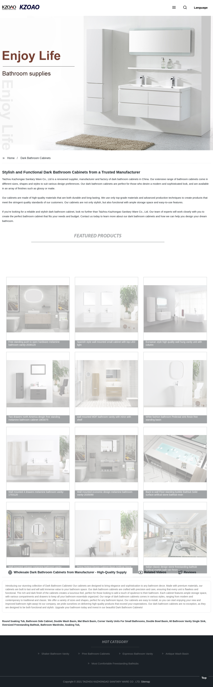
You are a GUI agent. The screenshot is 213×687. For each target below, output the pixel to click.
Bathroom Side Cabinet (39, 621)
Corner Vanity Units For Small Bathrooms (121, 621)
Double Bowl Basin (157, 621)
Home (11, 158)
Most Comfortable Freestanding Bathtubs (116, 663)
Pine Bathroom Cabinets (98, 653)
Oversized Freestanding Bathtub (20, 624)
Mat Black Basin (87, 621)
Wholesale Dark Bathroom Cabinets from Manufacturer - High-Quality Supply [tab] (67, 572)
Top (204, 677)
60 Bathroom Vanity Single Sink (187, 621)
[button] (174, 7)
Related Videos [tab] (152, 572)
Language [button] (201, 7)
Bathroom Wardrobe (52, 624)
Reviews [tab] (187, 572)
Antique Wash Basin (178, 653)
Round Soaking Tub (13, 621)
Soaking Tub (72, 624)
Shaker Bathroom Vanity (57, 653)
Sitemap (145, 681)
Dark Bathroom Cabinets (35, 158)
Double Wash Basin (65, 621)
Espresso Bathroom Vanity (139, 653)
